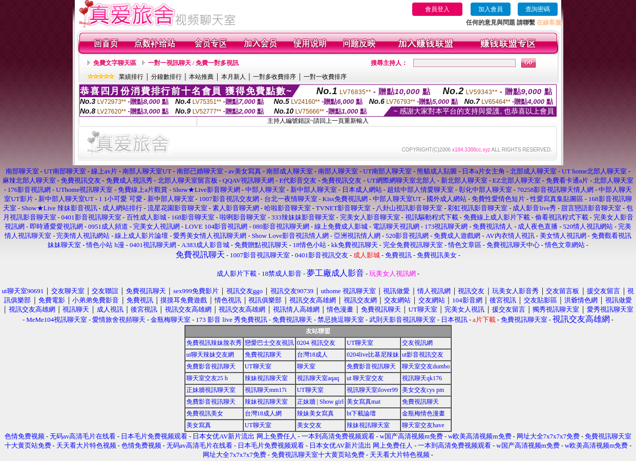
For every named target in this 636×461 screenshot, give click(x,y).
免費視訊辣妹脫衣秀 (214, 342)
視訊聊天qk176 (422, 378)
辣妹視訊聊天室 (266, 378)
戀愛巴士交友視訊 (269, 342)
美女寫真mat (363, 401)
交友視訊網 (417, 342)
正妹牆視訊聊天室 (211, 389)
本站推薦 (201, 76)
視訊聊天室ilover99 (372, 389)
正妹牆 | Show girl (320, 401)
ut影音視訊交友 (422, 354)
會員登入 (437, 9)
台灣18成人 (312, 354)
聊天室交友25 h (207, 378)
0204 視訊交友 (316, 342)
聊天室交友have (423, 425)
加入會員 (490, 9)
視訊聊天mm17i (266, 389)
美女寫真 (198, 425)
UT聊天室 (360, 342)
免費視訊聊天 (263, 354)
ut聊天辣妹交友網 (210, 354)
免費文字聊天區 (114, 63)
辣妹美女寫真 (315, 413)
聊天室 (306, 366)
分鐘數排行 (166, 76)
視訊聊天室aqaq (318, 378)
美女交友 (309, 425)
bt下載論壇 (361, 413)
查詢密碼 (537, 9)
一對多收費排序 (274, 76)
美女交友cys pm (423, 389)
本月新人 (233, 76)
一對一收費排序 (325, 76)
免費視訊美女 (204, 413)
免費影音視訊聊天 (211, 366)
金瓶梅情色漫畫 (423, 413)
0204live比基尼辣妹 (373, 354)
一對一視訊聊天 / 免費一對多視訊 (193, 63)
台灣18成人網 (263, 413)
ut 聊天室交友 (365, 378)
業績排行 (131, 76)
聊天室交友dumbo (426, 366)
